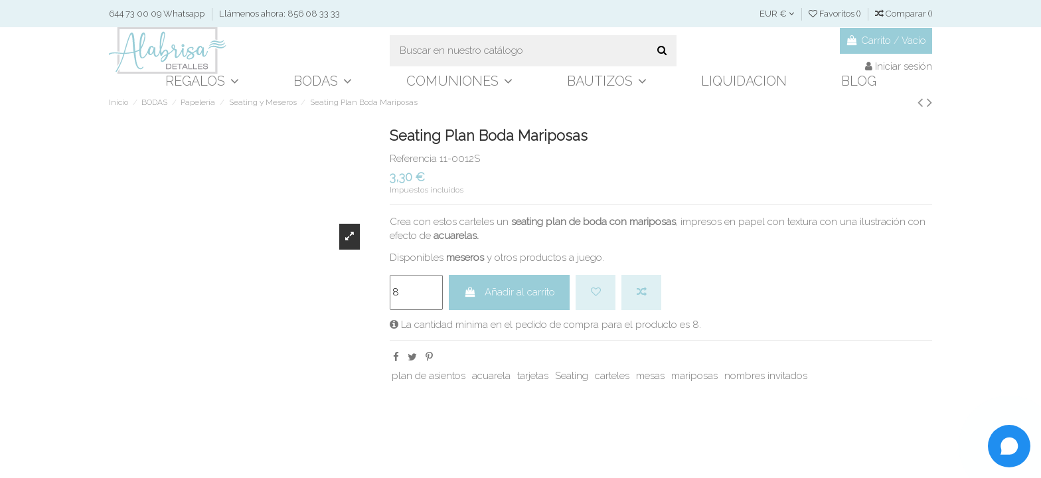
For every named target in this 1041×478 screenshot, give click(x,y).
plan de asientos (428, 376)
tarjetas (532, 376)
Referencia (413, 159)
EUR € (777, 14)
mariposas (694, 376)
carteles (612, 376)
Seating (571, 376)
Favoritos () (835, 14)
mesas (650, 376)
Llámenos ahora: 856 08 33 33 (279, 14)
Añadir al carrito (509, 292)
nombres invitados (765, 376)
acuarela (491, 376)
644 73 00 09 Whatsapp (157, 14)
